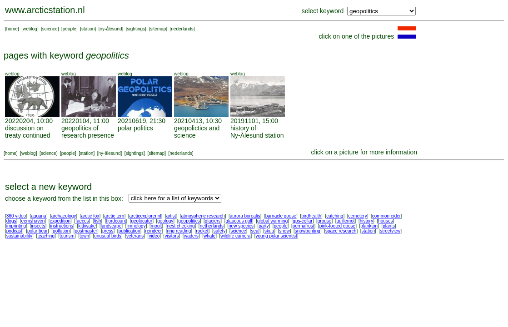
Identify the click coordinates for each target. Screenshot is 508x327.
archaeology (63, 215)
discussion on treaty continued (27, 131)
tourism (67, 235)
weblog (30, 28)
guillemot (346, 220)
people (69, 28)
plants (389, 225)
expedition (60, 220)
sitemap (158, 28)
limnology (135, 225)
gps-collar (302, 220)
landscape (111, 225)
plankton (369, 225)
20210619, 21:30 (141, 120)
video (154, 235)
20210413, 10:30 (198, 120)
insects (38, 225)
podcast (14, 230)
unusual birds (107, 235)
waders (191, 235)
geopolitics (188, 220)
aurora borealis (245, 215)
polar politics (135, 128)
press (107, 230)
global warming (272, 220)
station (88, 28)
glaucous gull (238, 220)
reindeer (153, 230)
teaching (46, 235)
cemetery (358, 215)
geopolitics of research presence (87, 131)
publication (129, 230)
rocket (202, 230)
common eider (386, 215)
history (366, 220)
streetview (390, 230)
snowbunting (307, 230)
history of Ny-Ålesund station (257, 131)
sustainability (19, 235)
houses (385, 220)
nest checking (180, 225)
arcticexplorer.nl (145, 215)
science (50, 28)
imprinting (16, 225)
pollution (61, 230)
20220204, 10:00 (29, 120)
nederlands (182, 28)
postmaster (86, 230)
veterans (135, 235)
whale (209, 235)
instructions (62, 225)
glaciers (212, 220)
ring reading (179, 230)
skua (269, 230)
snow (284, 230)
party (264, 225)
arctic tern (115, 215)
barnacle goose (280, 215)
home (12, 28)
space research (340, 230)
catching (334, 215)
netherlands (212, 225)
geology (165, 220)
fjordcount (116, 220)
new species (241, 225)
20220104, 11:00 (85, 120)
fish (97, 220)
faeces (82, 220)
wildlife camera (235, 235)
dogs (11, 220)
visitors (171, 235)
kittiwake (86, 225)
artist (171, 215)
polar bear (37, 230)
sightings (136, 28)
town (84, 235)
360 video (16, 215)
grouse (325, 220)
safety (220, 230)
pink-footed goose (337, 225)
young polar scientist (276, 235)
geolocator (141, 220)
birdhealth (311, 215)
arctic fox (90, 215)
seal (255, 230)
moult (156, 225)
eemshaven (33, 220)
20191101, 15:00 (254, 120)
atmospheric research (203, 215)
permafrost (303, 225)
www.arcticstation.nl (45, 10)
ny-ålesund (111, 28)
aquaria (38, 215)
